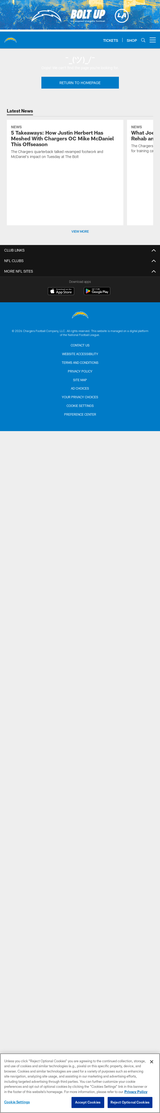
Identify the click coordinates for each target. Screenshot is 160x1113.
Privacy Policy (80, 371)
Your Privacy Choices (80, 397)
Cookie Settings (80, 405)
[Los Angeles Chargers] (80, 316)
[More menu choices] (153, 40)
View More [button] (80, 231)
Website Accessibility (80, 354)
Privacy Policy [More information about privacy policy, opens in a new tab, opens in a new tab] (135, 1092)
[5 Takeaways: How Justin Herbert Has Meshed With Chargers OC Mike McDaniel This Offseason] (65, 143)
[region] (80, 1083)
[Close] (151, 1062)
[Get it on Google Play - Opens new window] (97, 293)
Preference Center (80, 414)
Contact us (80, 345)
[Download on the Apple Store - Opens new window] (61, 291)
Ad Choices (80, 388)
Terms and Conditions (80, 362)
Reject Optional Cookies (130, 1102)
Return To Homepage (80, 82)
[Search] (143, 40)
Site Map (80, 380)
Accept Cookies (88, 1102)
